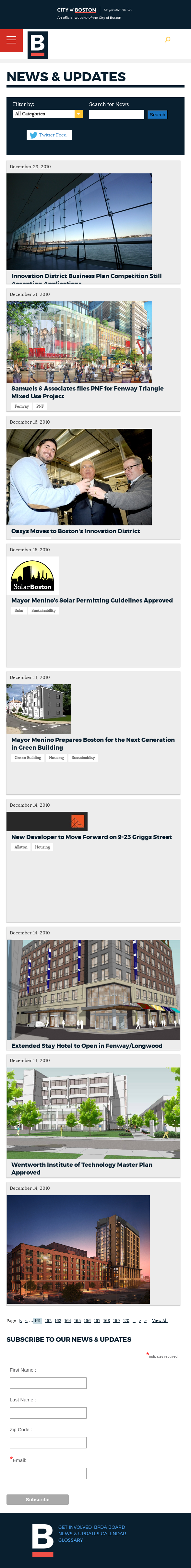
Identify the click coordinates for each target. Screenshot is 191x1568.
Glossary (70, 1540)
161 (38, 1321)
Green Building (28, 758)
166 (87, 1321)
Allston (21, 847)
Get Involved (75, 1527)
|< (20, 1321)
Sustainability (43, 611)
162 (48, 1321)
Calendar (113, 1534)
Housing (56, 758)
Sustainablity (83, 758)
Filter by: (23, 104)
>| (146, 1321)
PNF (40, 406)
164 (68, 1321)
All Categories (30, 114)
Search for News (109, 104)
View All (160, 1321)
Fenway (22, 406)
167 (97, 1321)
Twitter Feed (52, 135)
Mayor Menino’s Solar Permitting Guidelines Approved (92, 601)
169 (116, 1321)
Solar (19, 611)
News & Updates (79, 1534)
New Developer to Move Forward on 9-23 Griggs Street (91, 837)
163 (58, 1321)
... (31, 1320)
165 (77, 1321)
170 (126, 1321)
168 (106, 1321)
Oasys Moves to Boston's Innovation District (75, 531)
